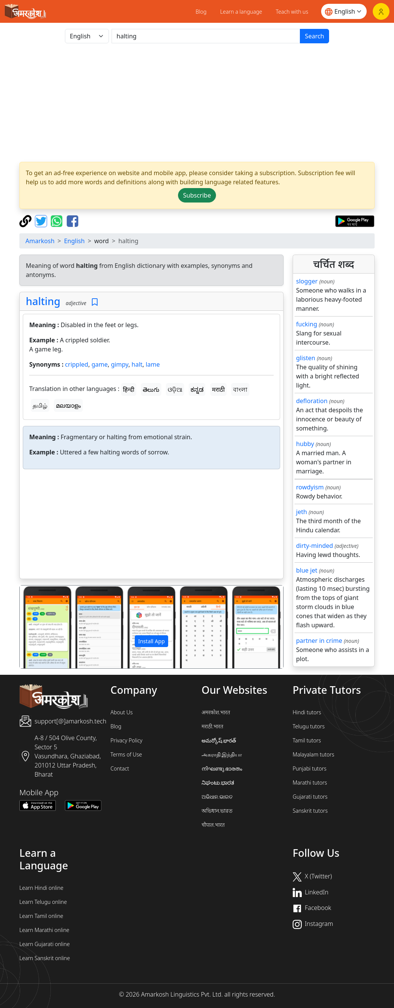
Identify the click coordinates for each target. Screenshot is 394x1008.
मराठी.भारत (212, 726)
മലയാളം (68, 405)
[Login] (381, 11)
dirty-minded (314, 545)
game (99, 364)
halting (43, 301)
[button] (39, 626)
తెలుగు (151, 389)
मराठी (218, 389)
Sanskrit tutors (310, 810)
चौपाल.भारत (213, 824)
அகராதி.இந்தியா (222, 754)
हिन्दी (128, 389)
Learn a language (241, 11)
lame (153, 364)
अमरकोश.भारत (216, 712)
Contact (119, 768)
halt (137, 364)
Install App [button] (151, 641)
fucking (306, 324)
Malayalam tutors (313, 754)
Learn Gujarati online (44, 944)
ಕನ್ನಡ (197, 389)
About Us (121, 712)
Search (314, 36)
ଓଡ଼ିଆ (175, 389)
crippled (76, 364)
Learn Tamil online (41, 915)
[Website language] (344, 11)
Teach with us (292, 11)
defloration (312, 401)
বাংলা (240, 389)
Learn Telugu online (43, 901)
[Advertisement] (197, 102)
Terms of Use (126, 754)
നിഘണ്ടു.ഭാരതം (222, 768)
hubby (305, 444)
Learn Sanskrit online (44, 958)
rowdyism (310, 487)
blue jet (306, 570)
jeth (301, 512)
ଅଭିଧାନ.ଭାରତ (217, 796)
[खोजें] (206, 36)
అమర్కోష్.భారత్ (219, 740)
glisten (305, 358)
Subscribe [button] (197, 195)
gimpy (119, 364)
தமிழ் (40, 405)
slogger (307, 281)
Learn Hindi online (41, 887)
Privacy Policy (126, 740)
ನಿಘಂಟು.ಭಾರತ (218, 782)
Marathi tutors (310, 782)
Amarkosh (40, 241)
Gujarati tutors (310, 796)
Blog (200, 11)
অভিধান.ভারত (217, 810)
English (74, 241)
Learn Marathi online (44, 930)
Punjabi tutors (309, 768)
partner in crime (319, 640)
